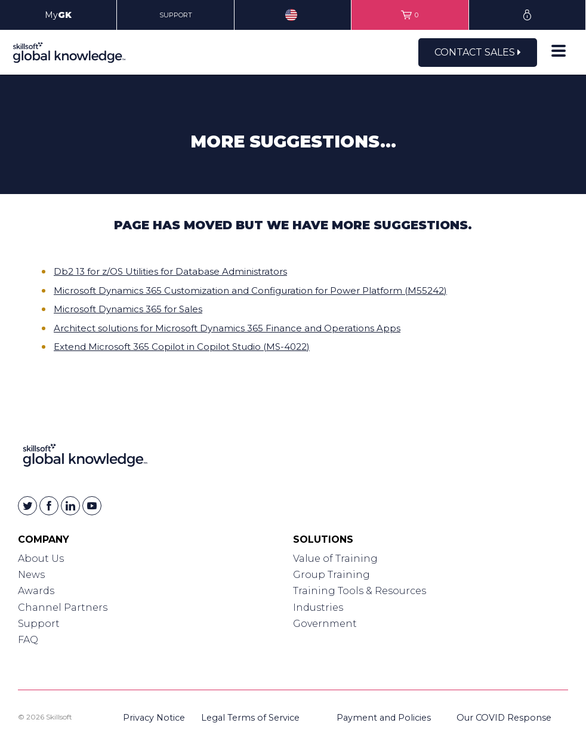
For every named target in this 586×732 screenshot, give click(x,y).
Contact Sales (477, 52)
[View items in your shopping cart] (409, 15)
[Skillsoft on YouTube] (91, 505)
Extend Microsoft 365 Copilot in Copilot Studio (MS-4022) (182, 346)
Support (39, 623)
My (58, 15)
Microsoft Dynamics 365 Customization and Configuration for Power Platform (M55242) (250, 290)
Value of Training (335, 558)
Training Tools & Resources (359, 590)
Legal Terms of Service (250, 717)
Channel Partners (62, 607)
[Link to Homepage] (85, 457)
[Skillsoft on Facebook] (48, 505)
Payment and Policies (384, 717)
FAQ (28, 639)
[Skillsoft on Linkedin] (70, 505)
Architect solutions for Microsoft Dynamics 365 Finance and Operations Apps (227, 328)
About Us (41, 558)
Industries (318, 607)
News (31, 574)
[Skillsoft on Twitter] (27, 505)
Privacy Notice (154, 717)
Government (325, 623)
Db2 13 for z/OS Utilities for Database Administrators (170, 271)
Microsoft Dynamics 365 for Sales (128, 309)
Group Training (331, 574)
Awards (36, 590)
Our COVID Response (504, 717)
